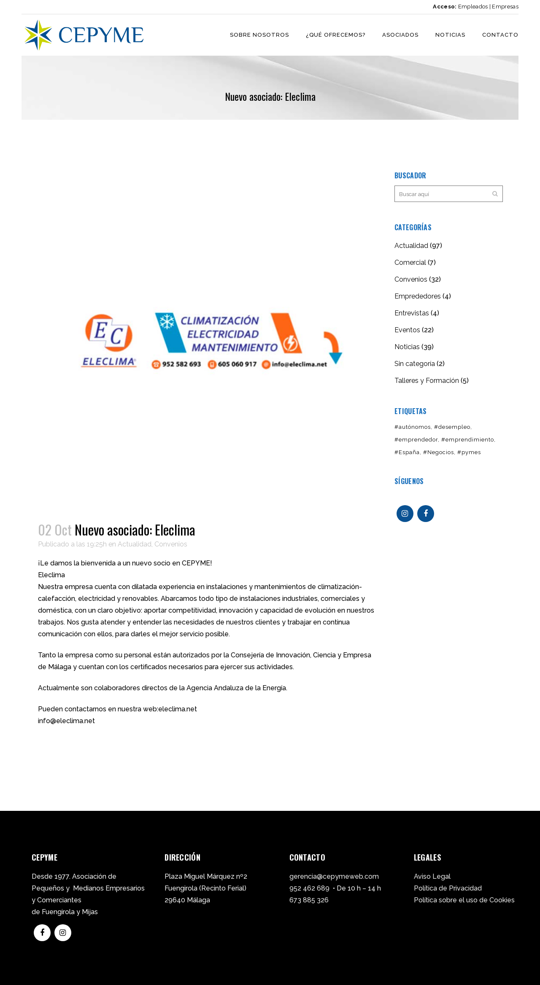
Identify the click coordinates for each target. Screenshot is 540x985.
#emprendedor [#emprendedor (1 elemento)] (416, 439)
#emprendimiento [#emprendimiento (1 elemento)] (467, 439)
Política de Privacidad (448, 888)
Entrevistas (411, 313)
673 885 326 (309, 900)
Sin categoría (414, 364)
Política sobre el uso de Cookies (464, 900)
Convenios (170, 544)
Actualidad (134, 544)
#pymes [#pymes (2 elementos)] (469, 452)
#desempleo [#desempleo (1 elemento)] (452, 427)
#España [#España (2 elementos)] (407, 452)
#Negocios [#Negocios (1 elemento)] (438, 452)
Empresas (505, 6)
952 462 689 (309, 888)
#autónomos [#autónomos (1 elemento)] (412, 427)
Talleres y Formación (426, 381)
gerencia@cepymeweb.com (334, 876)
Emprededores (417, 296)
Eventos (407, 330)
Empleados (473, 6)
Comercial (410, 262)
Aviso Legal (432, 876)
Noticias (407, 347)
